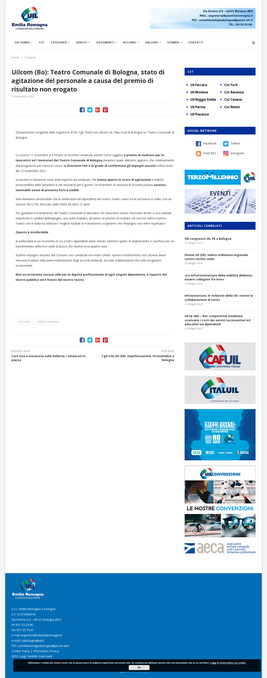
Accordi (129, 42)
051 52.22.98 (24, 625)
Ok (139, 667)
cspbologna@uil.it (32, 641)
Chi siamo (22, 42)
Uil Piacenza (199, 114)
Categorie (59, 42)
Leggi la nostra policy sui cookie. (228, 663)
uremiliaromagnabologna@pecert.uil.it (43, 646)
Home (15, 57)
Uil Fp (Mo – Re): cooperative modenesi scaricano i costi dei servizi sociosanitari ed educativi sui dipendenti (217, 320)
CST (41, 42)
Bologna (24, 321)
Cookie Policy (20, 651)
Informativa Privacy (46, 651)
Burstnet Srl (139, 672)
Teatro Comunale (48, 321)
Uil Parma (197, 107)
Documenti (105, 42)
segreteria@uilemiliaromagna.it (41, 635)
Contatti (195, 42)
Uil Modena (199, 92)
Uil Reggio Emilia (203, 99)
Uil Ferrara (198, 85)
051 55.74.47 (25, 630)
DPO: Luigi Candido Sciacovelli (31, 656)
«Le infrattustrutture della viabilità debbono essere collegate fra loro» (218, 277)
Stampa (173, 42)
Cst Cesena (233, 99)
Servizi (81, 42)
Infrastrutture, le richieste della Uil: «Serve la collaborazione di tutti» (219, 298)
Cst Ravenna (234, 92)
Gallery (151, 42)
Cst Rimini (232, 107)
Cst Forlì (230, 85)
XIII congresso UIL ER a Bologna (208, 239)
